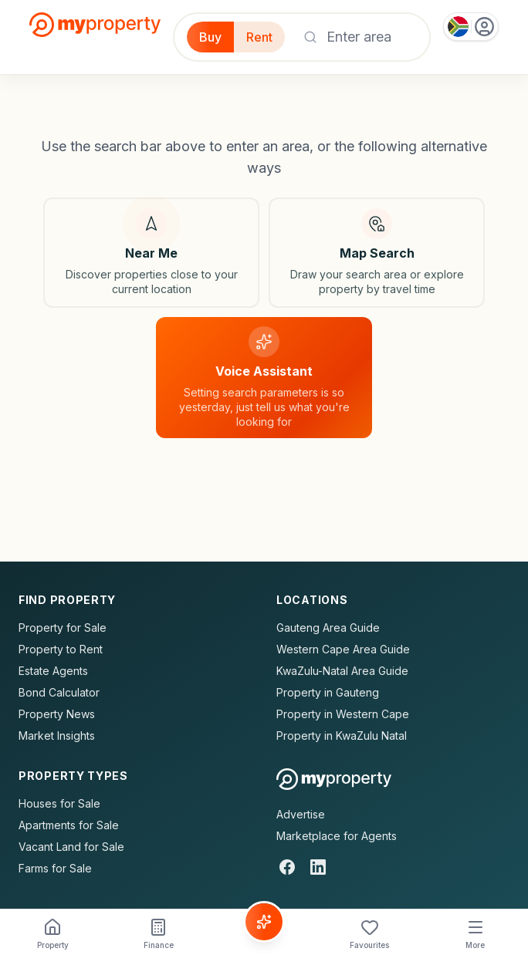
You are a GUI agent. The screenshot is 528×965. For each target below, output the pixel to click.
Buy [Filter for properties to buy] (210, 37)
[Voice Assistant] (264, 921)
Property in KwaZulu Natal (341, 735)
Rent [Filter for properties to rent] (259, 37)
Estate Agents (53, 670)
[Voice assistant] (264, 378)
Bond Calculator (59, 692)
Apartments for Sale (69, 825)
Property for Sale (63, 627)
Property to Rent (61, 649)
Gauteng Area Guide (328, 627)
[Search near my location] (151, 252)
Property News (57, 713)
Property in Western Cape (342, 713)
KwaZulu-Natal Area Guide (342, 670)
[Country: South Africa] (471, 26)
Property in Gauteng (327, 692)
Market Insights (57, 735)
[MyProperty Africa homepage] (333, 779)
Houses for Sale (59, 803)
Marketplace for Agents (336, 835)
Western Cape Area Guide (343, 649)
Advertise (300, 814)
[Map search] (377, 252)
